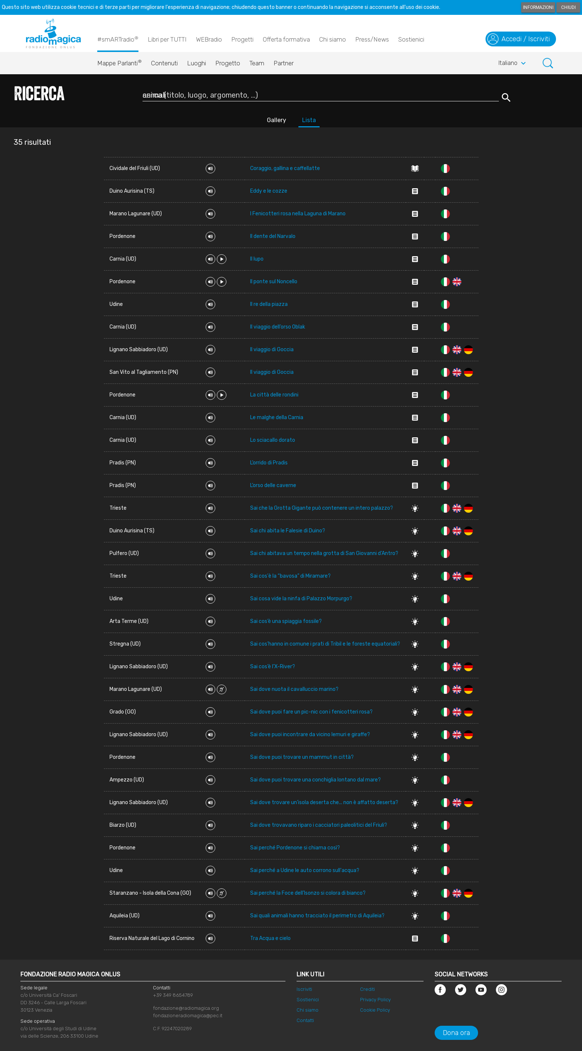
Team (256, 63)
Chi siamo (332, 39)
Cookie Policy (375, 1010)
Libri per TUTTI (167, 39)
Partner (284, 63)
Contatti (305, 1020)
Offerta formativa (286, 39)
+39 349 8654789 (173, 995)
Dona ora (456, 1033)
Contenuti (164, 63)
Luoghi (196, 63)
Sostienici (411, 39)
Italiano (513, 63)
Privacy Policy (375, 999)
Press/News (372, 39)
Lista (309, 120)
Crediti (367, 989)
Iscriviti (304, 989)
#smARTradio (117, 39)
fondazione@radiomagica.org (186, 1008)
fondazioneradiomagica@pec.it (187, 1015)
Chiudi (568, 7)
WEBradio (209, 39)
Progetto (227, 63)
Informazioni (538, 7)
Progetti (242, 39)
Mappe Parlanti (119, 61)
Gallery (276, 120)
